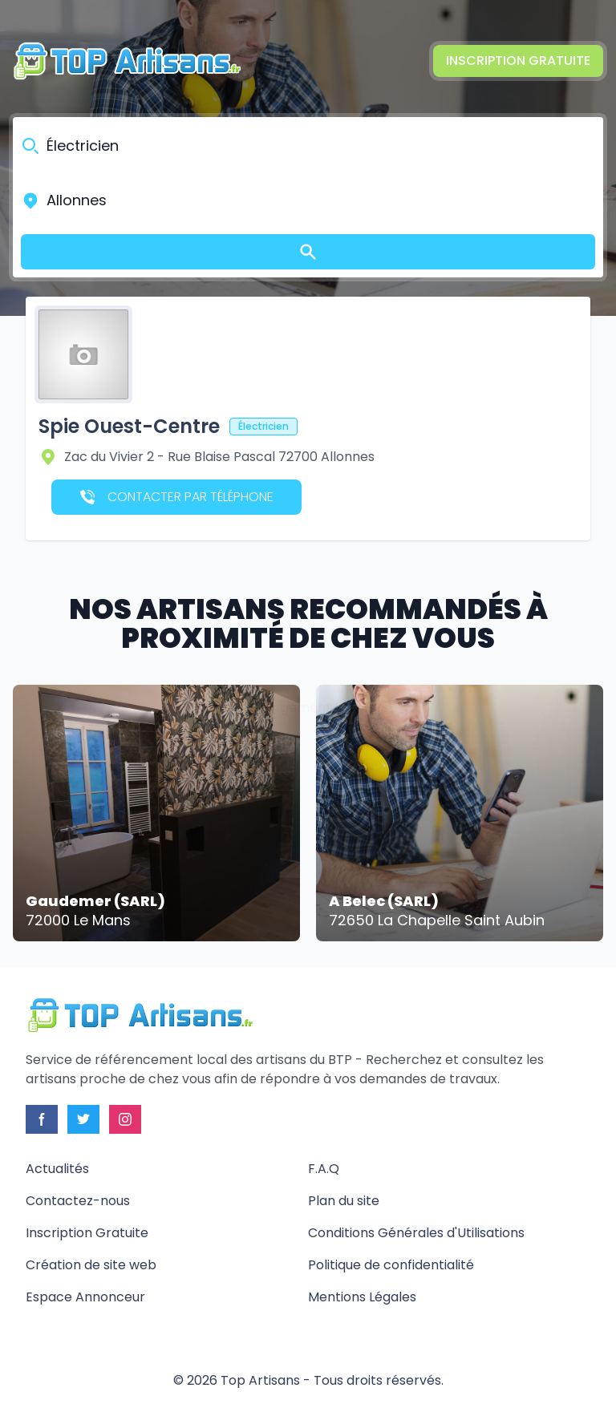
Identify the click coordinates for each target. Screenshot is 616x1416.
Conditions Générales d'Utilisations (416, 1233)
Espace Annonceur (85, 1297)
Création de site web (91, 1265)
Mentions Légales (362, 1297)
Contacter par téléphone (177, 497)
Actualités (57, 1168)
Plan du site (343, 1200)
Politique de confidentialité (391, 1265)
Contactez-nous (78, 1200)
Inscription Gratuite (518, 60)
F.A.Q (323, 1168)
